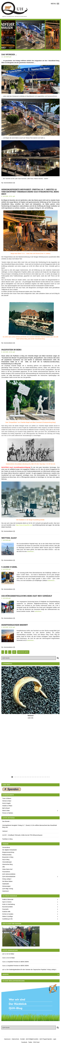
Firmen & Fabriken (7, 813)
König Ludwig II (6, 879)
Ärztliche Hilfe (6, 911)
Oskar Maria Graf (7, 869)
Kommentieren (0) (9, 183)
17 (38, 777)
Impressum (5, 891)
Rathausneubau (7, 854)
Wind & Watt (5, 810)
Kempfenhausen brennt (14, 625)
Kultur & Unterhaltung (8, 904)
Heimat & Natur (6, 801)
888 (14, 652)
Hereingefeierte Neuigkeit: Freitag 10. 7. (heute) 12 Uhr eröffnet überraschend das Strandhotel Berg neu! (30, 191)
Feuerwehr (5, 909)
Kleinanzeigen (6, 886)
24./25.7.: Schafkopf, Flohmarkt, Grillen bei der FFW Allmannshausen (22, 835)
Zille (3, 867)
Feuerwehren (6, 871)
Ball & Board (6, 808)
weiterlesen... (31, 551)
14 (33, 777)
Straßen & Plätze (7, 805)
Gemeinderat (6, 847)
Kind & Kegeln (6, 803)
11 (28, 777)
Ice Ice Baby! (10, 954)
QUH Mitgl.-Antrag (7, 888)
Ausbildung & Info (7, 919)
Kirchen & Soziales (7, 914)
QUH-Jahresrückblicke (8, 874)
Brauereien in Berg (7, 857)
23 (49, 777)
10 (27, 777)
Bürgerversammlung (8, 852)
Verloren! (5, 831)
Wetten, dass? (9, 538)
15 (35, 777)
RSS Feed (36, 1042)
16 (37, 777)
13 (32, 777)
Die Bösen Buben (7, 881)
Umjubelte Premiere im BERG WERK (18, 961)
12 (30, 777)
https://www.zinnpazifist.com (24, 525)
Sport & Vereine (6, 902)
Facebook (24, 1042)
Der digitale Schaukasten (9, 850)
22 (47, 777)
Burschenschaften (7, 906)
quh (10, 57)
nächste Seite (23, 652)
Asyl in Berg (5, 859)
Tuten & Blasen (6, 798)
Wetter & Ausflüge (7, 916)
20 (44, 777)
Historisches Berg (7, 864)
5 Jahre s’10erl (9, 567)
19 (42, 777)
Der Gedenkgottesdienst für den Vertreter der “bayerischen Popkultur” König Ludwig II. (31, 969)
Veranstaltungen (7, 862)
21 (45, 777)
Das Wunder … (9, 54)
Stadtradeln (5, 884)
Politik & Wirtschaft (7, 899)
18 (40, 777)
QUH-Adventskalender (8, 876)
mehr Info (30, 718)
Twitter (30, 1042)
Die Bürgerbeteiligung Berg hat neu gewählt (26, 596)
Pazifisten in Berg (11, 350)
